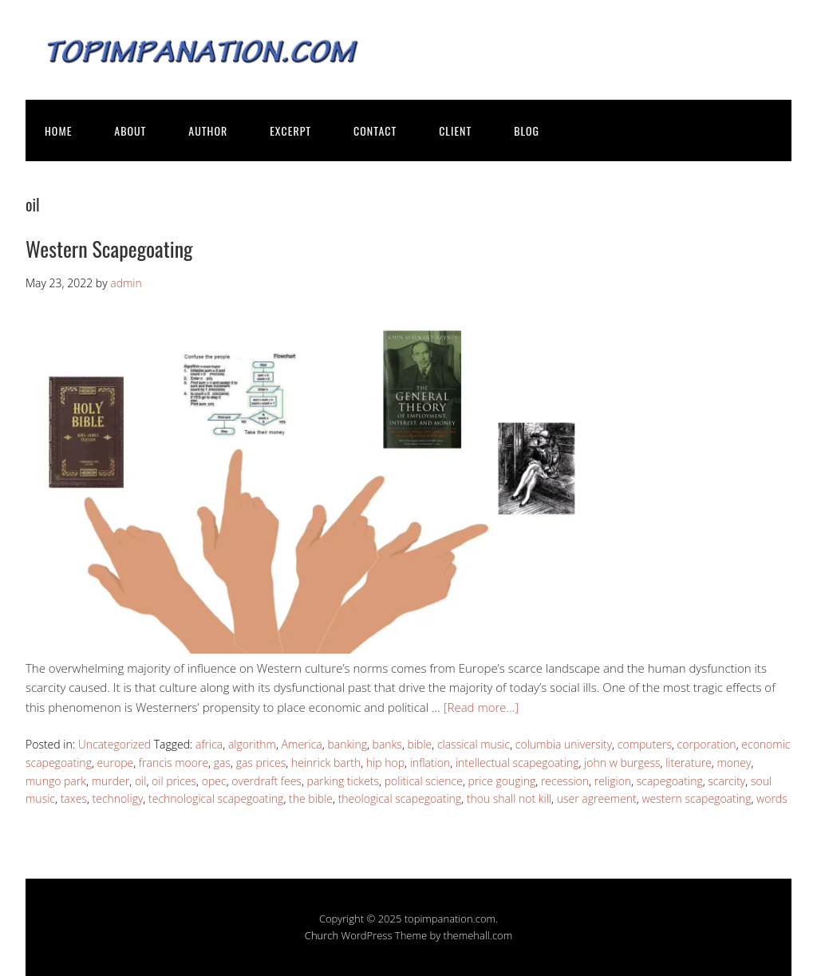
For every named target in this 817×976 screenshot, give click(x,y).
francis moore (173, 762)
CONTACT (375, 130)
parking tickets (343, 780)
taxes (74, 798)
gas (222, 762)
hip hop (385, 762)
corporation (706, 744)
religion (612, 780)
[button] (305, 482)
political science (424, 780)
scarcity (726, 780)
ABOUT (130, 130)
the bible (311, 798)
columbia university (563, 744)
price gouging (502, 780)
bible (420, 744)
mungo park (56, 780)
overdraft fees (266, 780)
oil (141, 780)
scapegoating (670, 780)
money (733, 762)
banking (347, 744)
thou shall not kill (509, 798)
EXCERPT (290, 130)
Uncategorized (114, 744)
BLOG (526, 130)
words (771, 798)
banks (387, 744)
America (302, 744)
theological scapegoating (399, 798)
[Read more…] (481, 707)
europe (115, 762)
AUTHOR (207, 130)
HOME (58, 130)
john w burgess (622, 762)
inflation (430, 762)
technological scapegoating (215, 798)
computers (645, 744)
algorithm (252, 744)
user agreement (597, 798)
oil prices (174, 780)
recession (565, 780)
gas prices (261, 762)
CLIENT (455, 130)
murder (111, 780)
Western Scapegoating (109, 248)
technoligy (118, 798)
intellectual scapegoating (517, 762)
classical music (473, 744)
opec (214, 780)
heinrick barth (326, 762)
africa (209, 744)
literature (688, 762)
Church (321, 935)
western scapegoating (696, 798)
